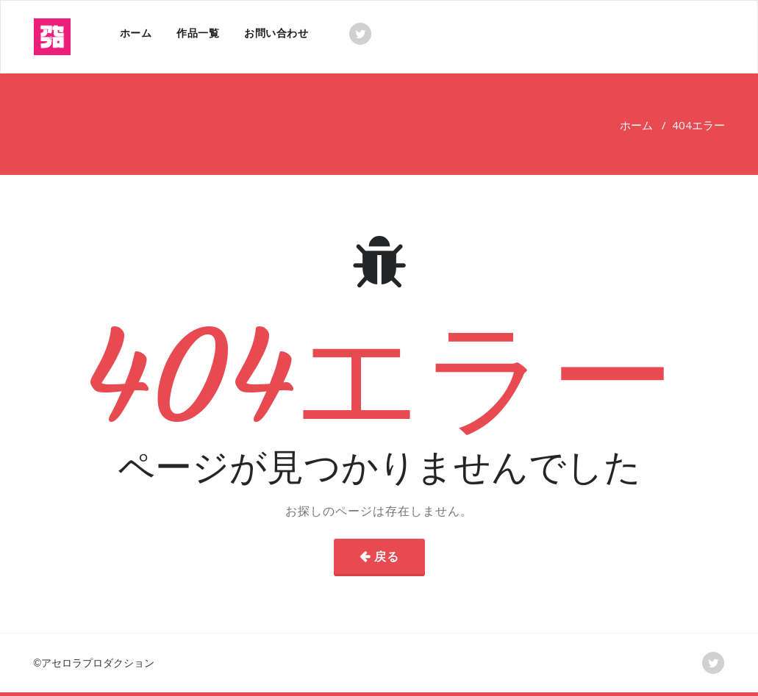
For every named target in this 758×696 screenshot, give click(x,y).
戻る (386, 556)
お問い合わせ (276, 33)
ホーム (136, 33)
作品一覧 (197, 33)
